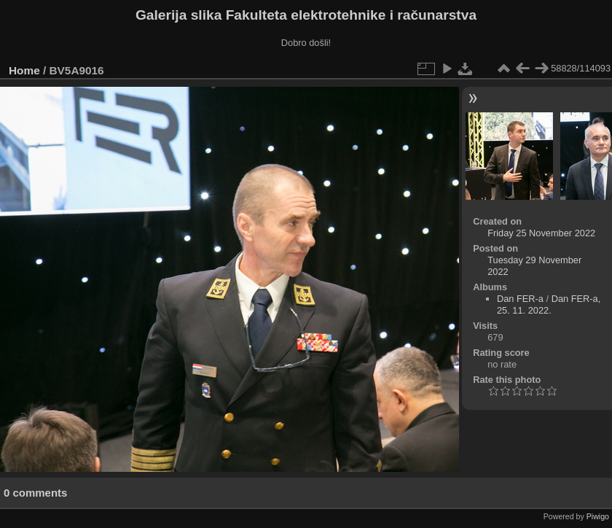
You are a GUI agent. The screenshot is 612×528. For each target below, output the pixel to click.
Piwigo (597, 516)
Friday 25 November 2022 (541, 233)
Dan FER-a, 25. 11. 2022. (548, 304)
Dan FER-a (520, 298)
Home (24, 70)
